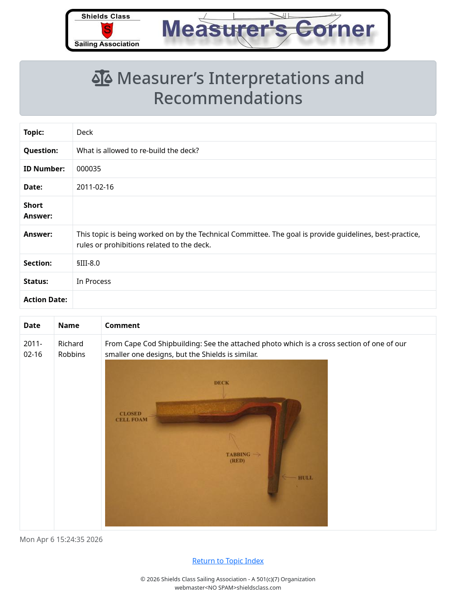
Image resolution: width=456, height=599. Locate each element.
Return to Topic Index (228, 561)
